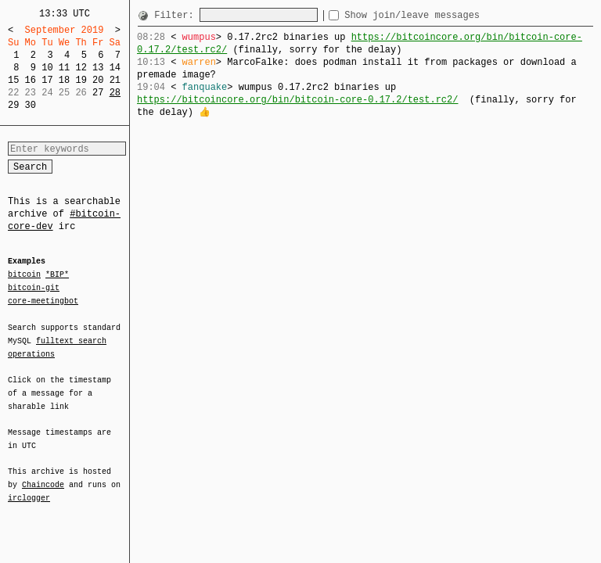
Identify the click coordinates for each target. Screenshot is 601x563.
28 (115, 92)
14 (115, 67)
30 (30, 105)
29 (13, 105)
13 (97, 67)
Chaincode (43, 475)
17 (46, 80)
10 (46, 67)
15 (13, 80)
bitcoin (24, 275)
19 (80, 80)
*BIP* (57, 275)
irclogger (29, 487)
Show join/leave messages (440, 15)
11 (64, 67)
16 (30, 80)
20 (97, 80)
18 (64, 80)
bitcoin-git (33, 287)
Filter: (177, 15)
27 (97, 92)
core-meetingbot (43, 300)
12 (80, 67)
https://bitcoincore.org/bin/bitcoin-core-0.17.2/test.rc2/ (359, 43)
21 (115, 80)
